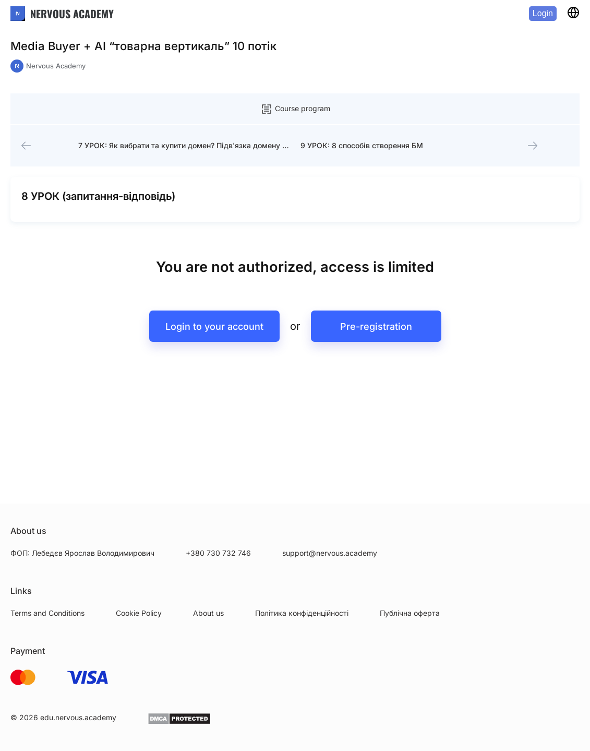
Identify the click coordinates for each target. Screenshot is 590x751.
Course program (295, 109)
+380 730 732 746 (218, 553)
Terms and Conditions (47, 613)
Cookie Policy (139, 613)
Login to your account (214, 326)
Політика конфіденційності (301, 613)
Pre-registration (376, 326)
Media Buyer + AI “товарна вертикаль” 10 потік (143, 46)
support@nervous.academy (329, 553)
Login (543, 13)
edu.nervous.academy (78, 717)
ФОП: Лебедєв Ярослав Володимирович (82, 553)
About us (208, 613)
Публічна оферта (410, 613)
